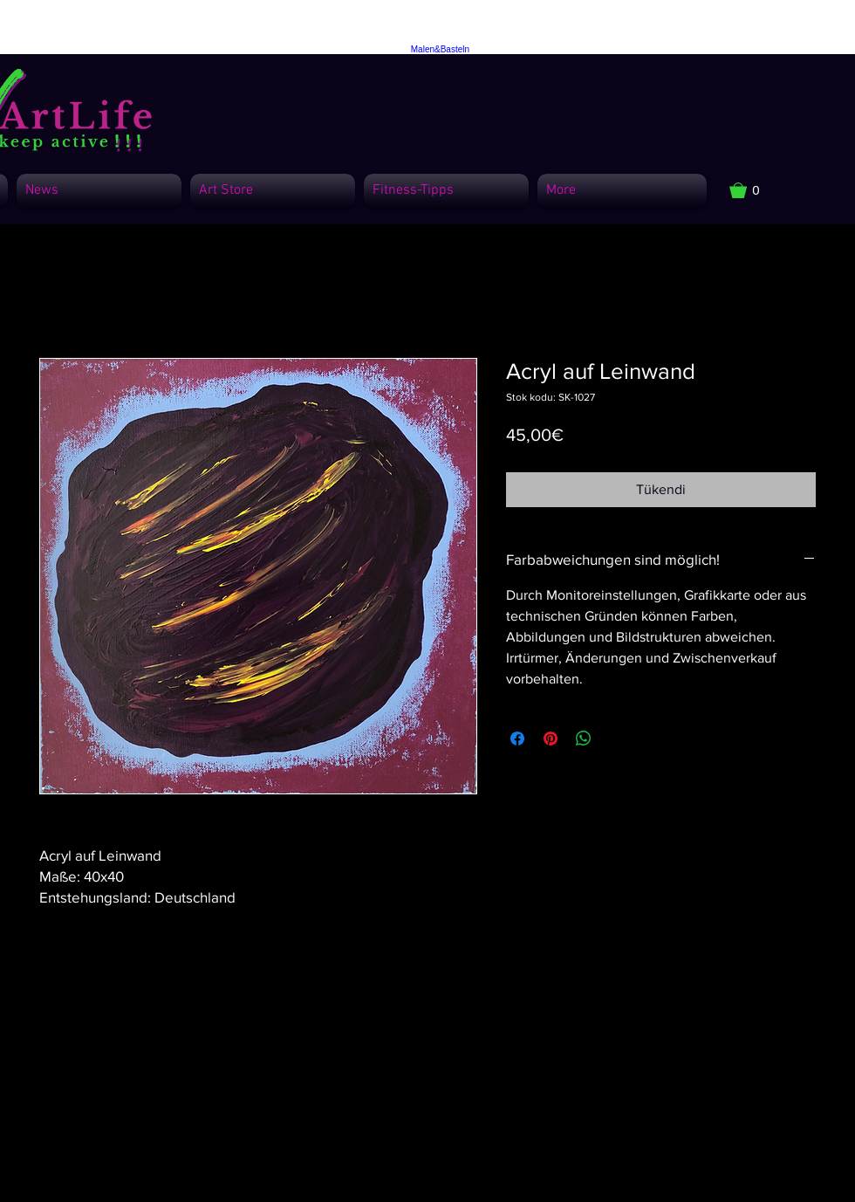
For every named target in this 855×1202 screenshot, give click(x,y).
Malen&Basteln (440, 49)
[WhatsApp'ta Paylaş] (583, 738)
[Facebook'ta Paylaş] (517, 738)
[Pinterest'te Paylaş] (550, 738)
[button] (753, 190)
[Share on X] (616, 738)
